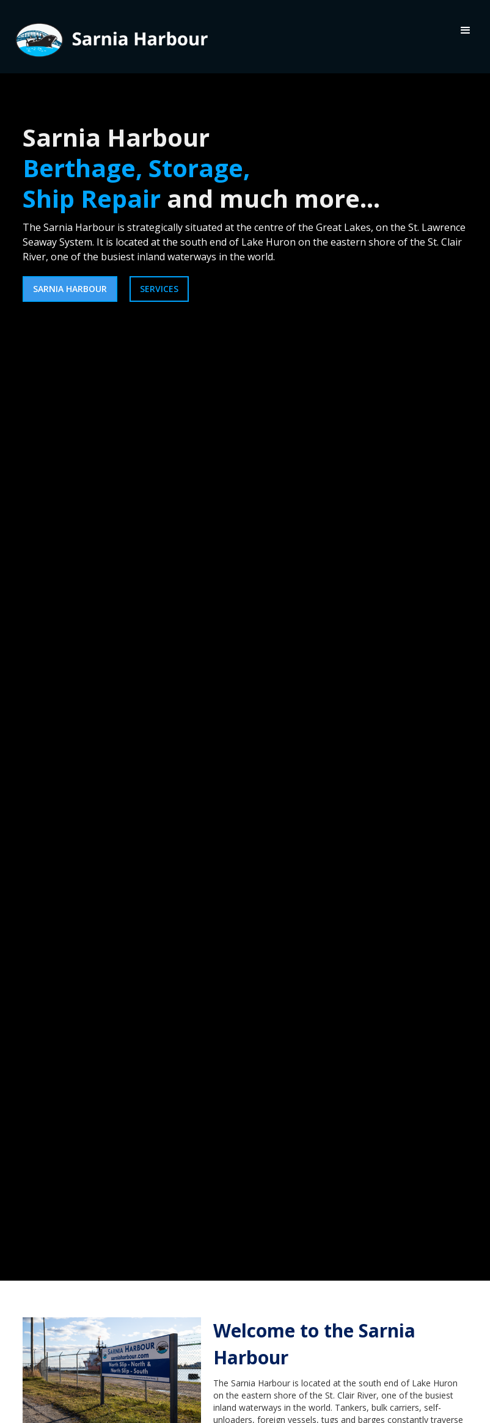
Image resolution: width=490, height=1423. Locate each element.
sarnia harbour (70, 288)
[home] (109, 36)
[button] (465, 30)
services (159, 288)
